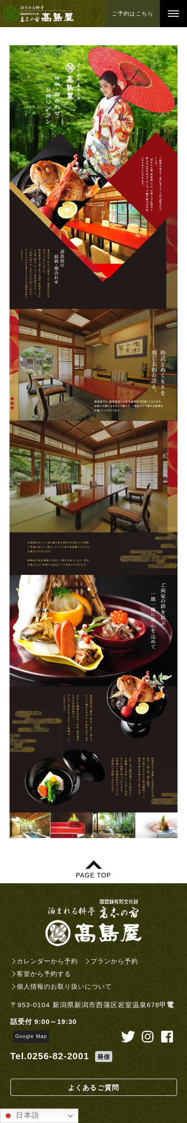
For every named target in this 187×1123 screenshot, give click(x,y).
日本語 (21, 1115)
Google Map (31, 1036)
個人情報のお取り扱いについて (64, 986)
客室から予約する (44, 974)
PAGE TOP (93, 875)
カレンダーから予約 (47, 961)
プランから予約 (114, 961)
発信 (103, 1056)
